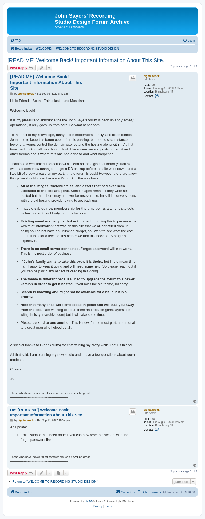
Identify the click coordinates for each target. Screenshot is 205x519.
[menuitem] (15, 40)
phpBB (89, 501)
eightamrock (151, 76)
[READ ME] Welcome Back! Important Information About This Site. (85, 60)
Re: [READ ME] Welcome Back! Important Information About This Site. (46, 412)
